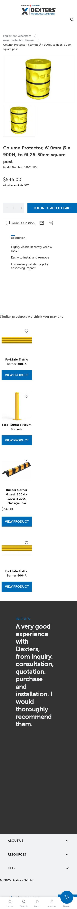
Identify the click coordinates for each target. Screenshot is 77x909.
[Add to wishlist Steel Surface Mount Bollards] (26, 396)
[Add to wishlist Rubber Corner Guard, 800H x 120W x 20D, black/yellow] (26, 461)
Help (38, 868)
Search (23, 906)
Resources (38, 855)
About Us (38, 841)
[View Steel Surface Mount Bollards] (17, 440)
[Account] (52, 902)
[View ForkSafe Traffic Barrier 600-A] (17, 587)
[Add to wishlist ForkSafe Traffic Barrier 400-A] (26, 331)
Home (10, 906)
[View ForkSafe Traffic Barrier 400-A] (17, 375)
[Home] (38, 10)
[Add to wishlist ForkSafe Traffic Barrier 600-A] (26, 543)
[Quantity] (13, 208)
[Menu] (37, 902)
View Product (17, 375)
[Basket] (66, 897)
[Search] (24, 902)
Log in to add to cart (52, 208)
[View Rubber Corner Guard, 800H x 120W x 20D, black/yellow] (17, 522)
